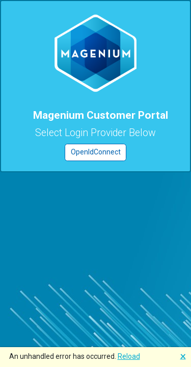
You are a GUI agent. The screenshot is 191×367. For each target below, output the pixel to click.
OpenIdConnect (96, 152)
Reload (129, 356)
